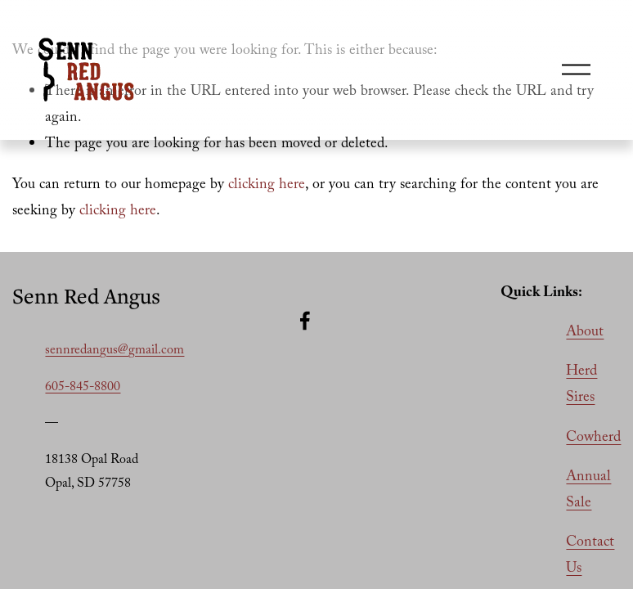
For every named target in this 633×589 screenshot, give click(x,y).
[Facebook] (305, 320)
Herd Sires (581, 385)
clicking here (266, 185)
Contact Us (590, 556)
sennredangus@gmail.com (114, 351)
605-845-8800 (82, 388)
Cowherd (593, 438)
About (585, 333)
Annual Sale (588, 490)
